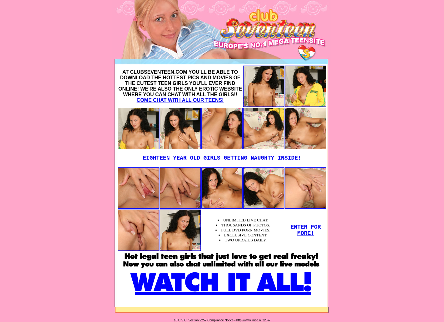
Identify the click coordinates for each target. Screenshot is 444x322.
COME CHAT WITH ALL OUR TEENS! (180, 100)
